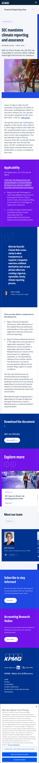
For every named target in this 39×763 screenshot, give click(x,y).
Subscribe (27, 667)
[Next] (13, 464)
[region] (19, 733)
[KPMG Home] (5, 2)
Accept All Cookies (19, 760)
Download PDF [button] (12, 440)
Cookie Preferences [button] (11, 687)
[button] (36, 2)
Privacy (7, 682)
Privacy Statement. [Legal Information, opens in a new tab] (14, 745)
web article (25, 117)
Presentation (8, 21)
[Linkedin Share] (18, 667)
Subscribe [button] (10, 600)
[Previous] (6, 464)
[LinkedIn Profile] (5, 554)
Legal (6, 679)
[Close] (36, 706)
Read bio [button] (12, 555)
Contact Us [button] (9, 521)
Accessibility (8, 684)
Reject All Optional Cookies (19, 754)
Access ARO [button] (10, 639)
